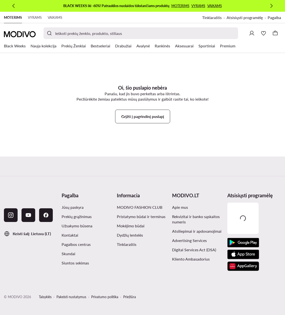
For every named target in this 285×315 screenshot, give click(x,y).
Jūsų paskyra (73, 207)
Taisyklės (45, 297)
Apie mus (180, 207)
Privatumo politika (104, 297)
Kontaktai (70, 235)
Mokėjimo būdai (130, 225)
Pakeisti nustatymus (71, 297)
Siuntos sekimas (75, 263)
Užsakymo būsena (77, 225)
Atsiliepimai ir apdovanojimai (196, 231)
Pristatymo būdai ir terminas (141, 216)
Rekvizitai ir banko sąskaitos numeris (196, 219)
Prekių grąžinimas (77, 216)
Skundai (68, 253)
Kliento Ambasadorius (191, 259)
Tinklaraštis (212, 17)
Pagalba (274, 17)
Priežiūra (129, 297)
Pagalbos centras (76, 244)
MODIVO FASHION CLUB (139, 207)
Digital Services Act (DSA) (194, 249)
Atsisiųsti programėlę (245, 17)
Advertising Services (189, 240)
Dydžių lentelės (130, 235)
